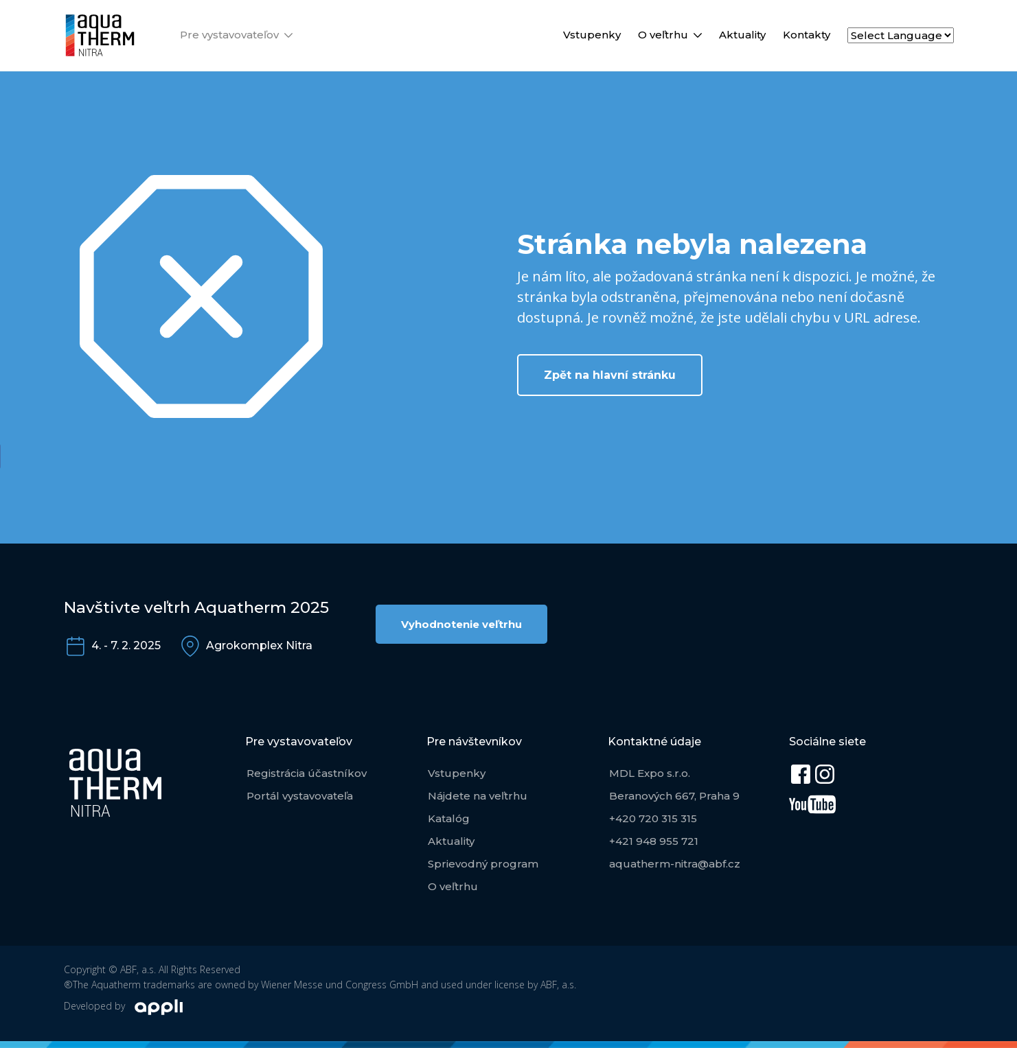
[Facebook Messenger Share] (12, 543)
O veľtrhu (663, 34)
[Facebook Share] (12, 456)
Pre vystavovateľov (229, 34)
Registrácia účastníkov (307, 773)
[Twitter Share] (12, 485)
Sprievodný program (483, 863)
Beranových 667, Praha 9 (674, 795)
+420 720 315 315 (653, 818)
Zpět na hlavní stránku (610, 375)
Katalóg (449, 818)
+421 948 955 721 (653, 841)
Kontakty (806, 34)
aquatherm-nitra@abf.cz (674, 863)
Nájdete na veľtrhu (477, 795)
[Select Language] (900, 35)
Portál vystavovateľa (300, 795)
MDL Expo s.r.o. (649, 773)
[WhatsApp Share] (12, 571)
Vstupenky (592, 34)
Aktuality (742, 34)
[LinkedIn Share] (12, 514)
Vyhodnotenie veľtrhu (461, 624)
